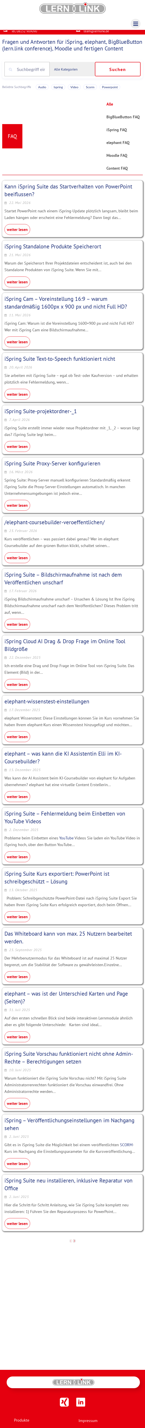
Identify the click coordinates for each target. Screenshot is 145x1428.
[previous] (70, 1244)
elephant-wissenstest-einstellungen (46, 704)
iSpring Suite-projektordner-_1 (40, 414)
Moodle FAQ (116, 158)
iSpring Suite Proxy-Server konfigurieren (52, 466)
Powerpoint (110, 90)
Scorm (90, 90)
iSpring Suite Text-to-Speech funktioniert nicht (59, 362)
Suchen (117, 73)
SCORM (126, 1148)
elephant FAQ (117, 146)
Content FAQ (117, 171)
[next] (74, 1244)
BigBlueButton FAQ (123, 120)
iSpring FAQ (116, 133)
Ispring (58, 90)
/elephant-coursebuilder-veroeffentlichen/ (54, 525)
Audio (42, 90)
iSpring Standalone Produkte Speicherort (52, 249)
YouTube (66, 841)
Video (74, 90)
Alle (109, 107)
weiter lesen (17, 233)
